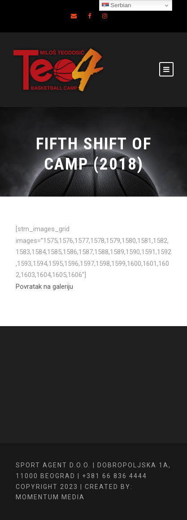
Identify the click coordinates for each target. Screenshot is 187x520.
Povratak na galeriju (44, 286)
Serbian (116, 5)
